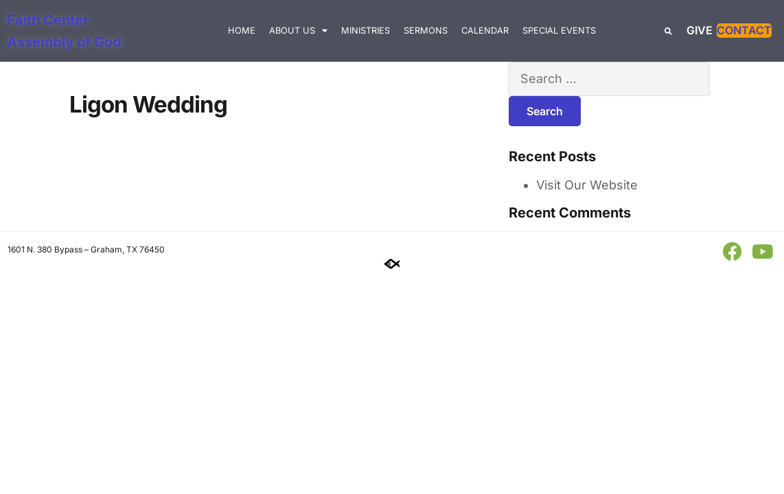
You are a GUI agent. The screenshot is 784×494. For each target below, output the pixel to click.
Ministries (365, 30)
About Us (298, 31)
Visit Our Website (587, 185)
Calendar (485, 30)
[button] (668, 31)
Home (241, 30)
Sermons (426, 30)
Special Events (559, 30)
